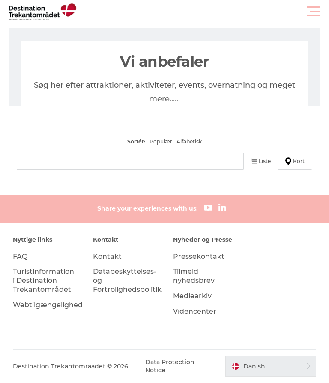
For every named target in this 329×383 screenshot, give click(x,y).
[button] (203, 11)
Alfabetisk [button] (189, 141)
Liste (261, 161)
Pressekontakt (198, 256)
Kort (295, 161)
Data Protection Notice (169, 366)
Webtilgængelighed (48, 305)
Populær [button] (161, 141)
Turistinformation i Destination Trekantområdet (43, 280)
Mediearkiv (192, 296)
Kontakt (107, 256)
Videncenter (194, 311)
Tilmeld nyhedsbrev (194, 276)
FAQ (20, 256)
